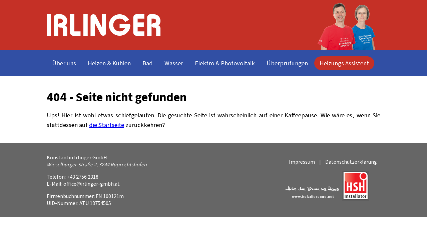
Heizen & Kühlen (109, 63)
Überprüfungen (287, 63)
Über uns (64, 63)
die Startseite (106, 125)
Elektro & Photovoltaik (225, 63)
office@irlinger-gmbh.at (91, 183)
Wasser (173, 63)
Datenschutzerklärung (351, 161)
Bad (147, 63)
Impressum (302, 161)
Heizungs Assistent (344, 63)
